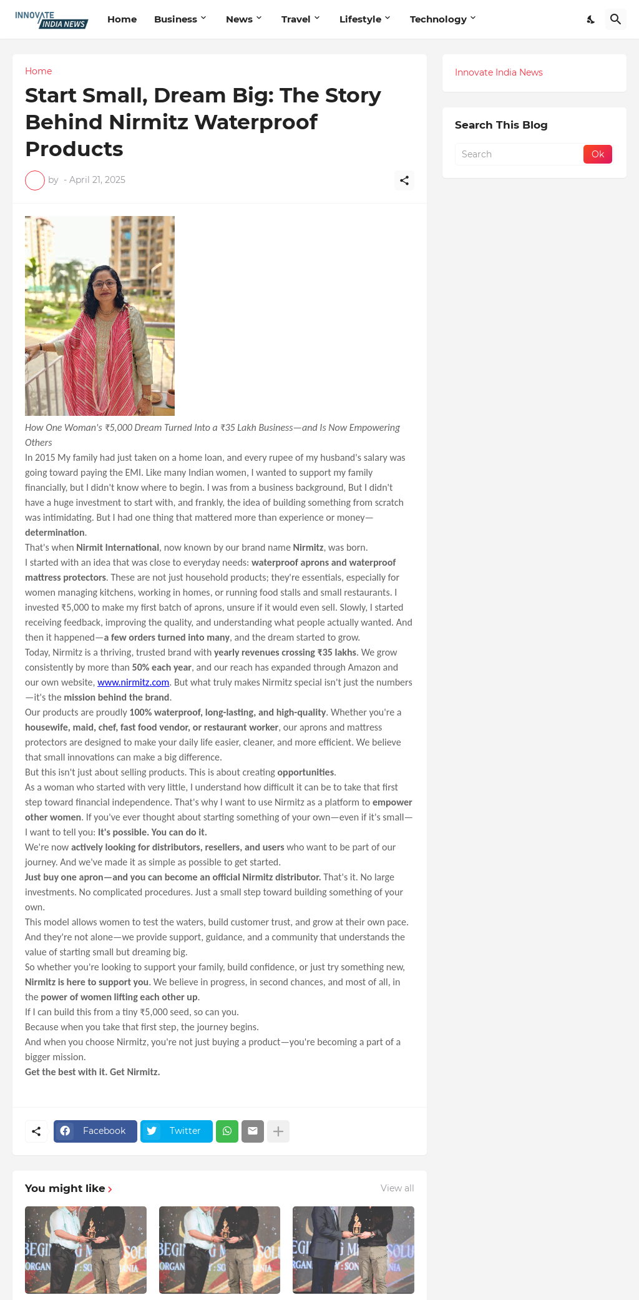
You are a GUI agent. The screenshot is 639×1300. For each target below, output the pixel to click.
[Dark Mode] (591, 19)
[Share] (404, 180)
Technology (438, 19)
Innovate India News (499, 72)
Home (122, 19)
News (239, 19)
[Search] (616, 19)
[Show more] (278, 1131)
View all (397, 1188)
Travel (296, 19)
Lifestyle (360, 19)
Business (175, 19)
